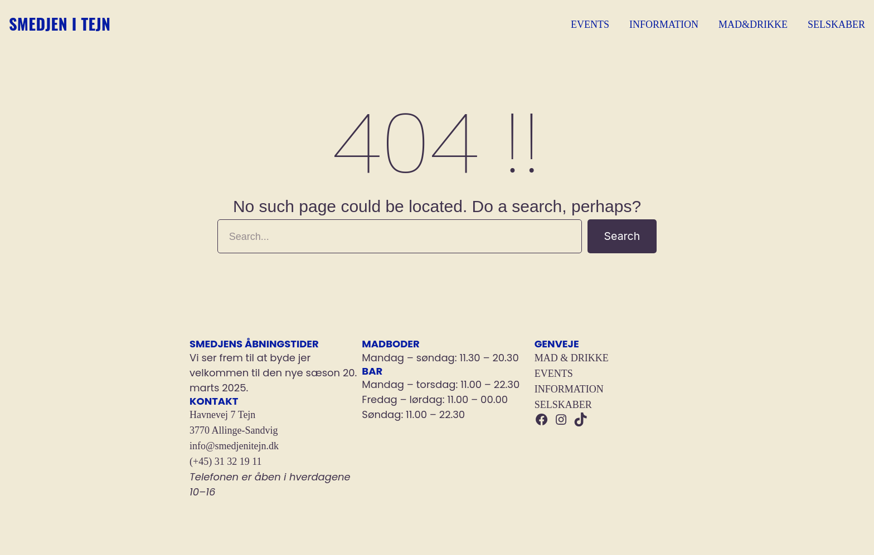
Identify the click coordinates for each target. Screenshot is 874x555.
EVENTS (554, 373)
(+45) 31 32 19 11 (225, 461)
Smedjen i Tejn (79, 24)
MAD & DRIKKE (572, 358)
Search (625, 236)
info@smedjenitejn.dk (234, 445)
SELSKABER (563, 404)
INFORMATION (569, 389)
